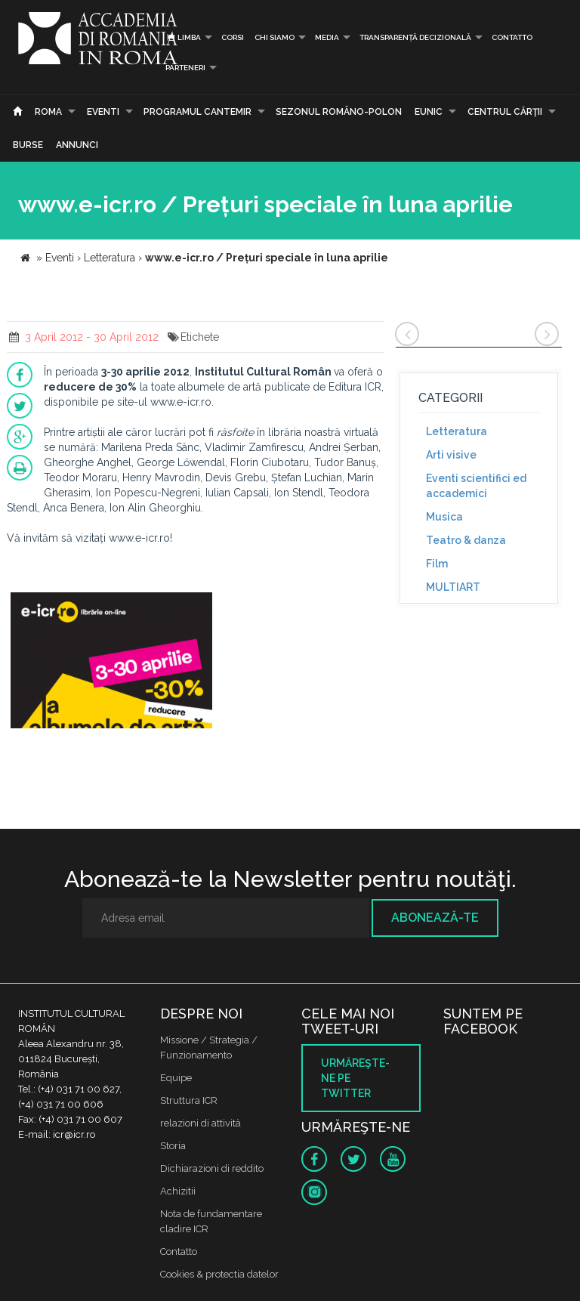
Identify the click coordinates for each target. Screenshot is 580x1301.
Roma (48, 112)
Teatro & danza (466, 540)
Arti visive (451, 455)
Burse (28, 145)
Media (327, 37)
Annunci (77, 145)
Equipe (176, 1077)
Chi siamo (275, 37)
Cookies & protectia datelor (219, 1274)
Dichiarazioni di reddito (212, 1168)
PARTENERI (185, 67)
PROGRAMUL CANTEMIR (197, 112)
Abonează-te (435, 917)
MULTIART (453, 587)
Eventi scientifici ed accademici (476, 485)
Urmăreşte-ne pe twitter (355, 1078)
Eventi (103, 112)
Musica (444, 517)
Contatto (512, 37)
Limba (183, 37)
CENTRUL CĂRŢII (504, 112)
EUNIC (429, 112)
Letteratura (456, 431)
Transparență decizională (415, 37)
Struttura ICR (189, 1100)
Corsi (232, 37)
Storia (173, 1145)
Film (437, 564)
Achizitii (178, 1191)
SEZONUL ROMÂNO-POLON (339, 112)
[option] (111, 662)
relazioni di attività (200, 1123)
